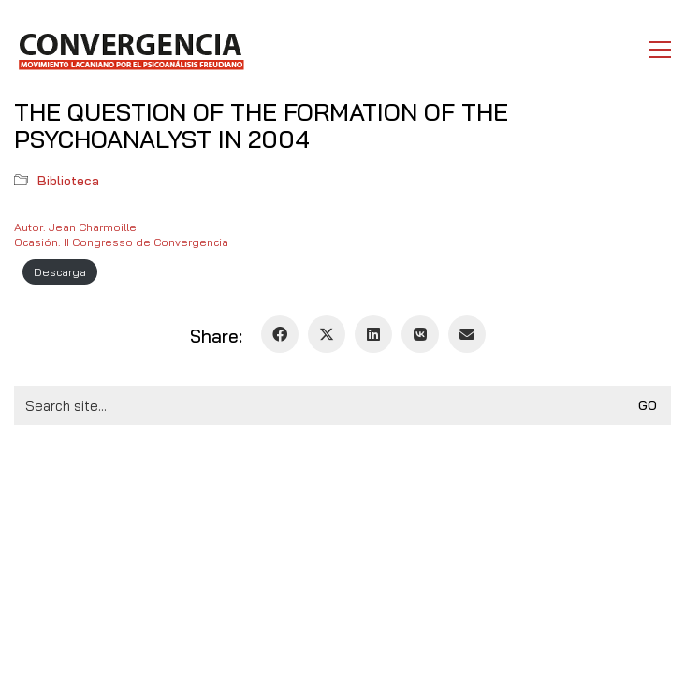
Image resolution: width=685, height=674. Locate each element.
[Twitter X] (326, 334)
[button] (660, 50)
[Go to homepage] (130, 49)
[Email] (467, 334)
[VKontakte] (420, 334)
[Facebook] (280, 334)
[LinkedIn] (373, 334)
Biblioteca (68, 180)
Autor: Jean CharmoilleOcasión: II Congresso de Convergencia (121, 234)
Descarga (60, 272)
